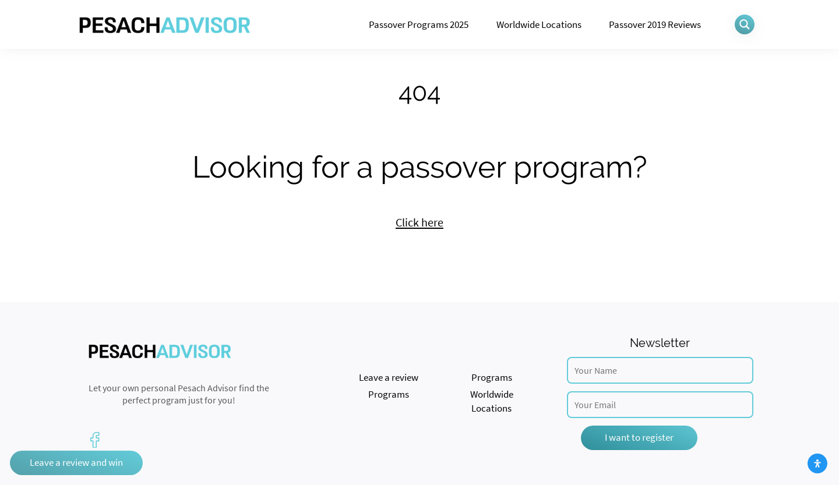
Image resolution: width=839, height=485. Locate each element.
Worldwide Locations (538, 24)
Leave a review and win (76, 462)
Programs (491, 377)
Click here (419, 222)
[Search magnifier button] (745, 24)
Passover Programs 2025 (418, 24)
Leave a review (388, 377)
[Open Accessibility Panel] (817, 463)
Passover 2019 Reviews (655, 24)
